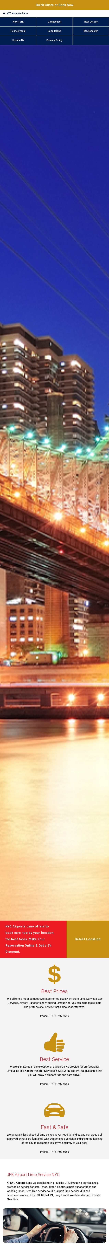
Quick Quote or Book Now (54, 5)
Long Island (54, 31)
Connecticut (54, 21)
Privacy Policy (54, 40)
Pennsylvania (18, 31)
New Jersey (91, 21)
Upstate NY (18, 40)
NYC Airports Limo (17, 13)
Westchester (91, 31)
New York (18, 21)
